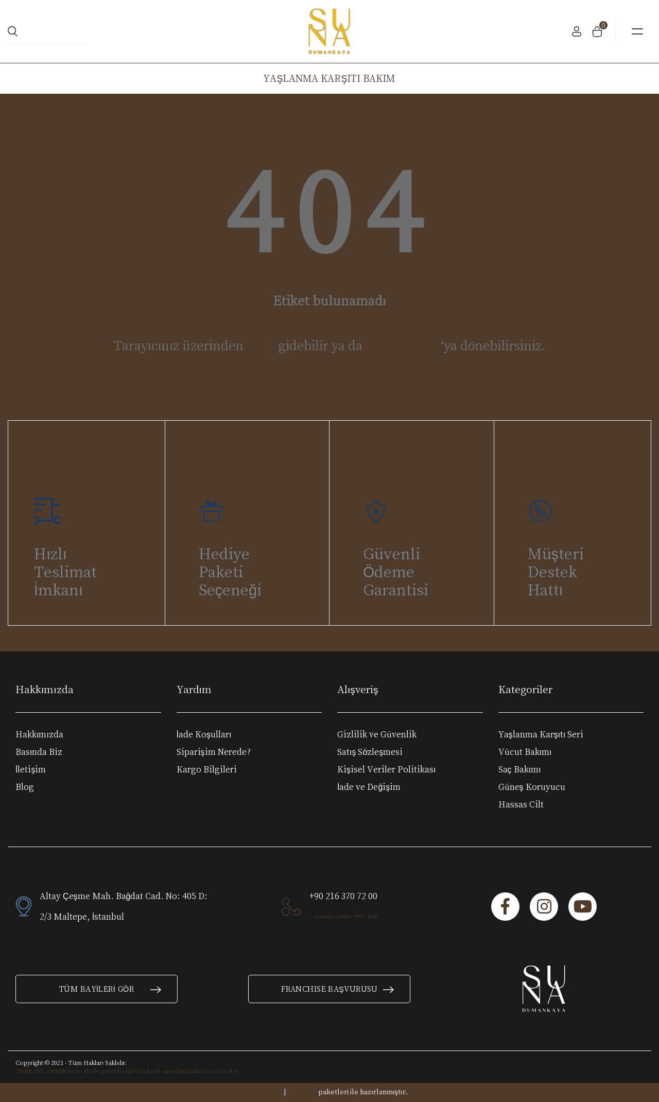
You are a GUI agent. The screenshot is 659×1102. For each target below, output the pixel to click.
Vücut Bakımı (525, 751)
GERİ (261, 345)
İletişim (30, 769)
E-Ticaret (302, 1092)
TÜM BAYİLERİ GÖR (110, 989)
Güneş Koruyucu (531, 786)
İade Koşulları (204, 734)
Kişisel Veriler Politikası (386, 769)
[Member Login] (576, 31)
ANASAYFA (402, 345)
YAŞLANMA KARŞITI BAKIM (329, 78)
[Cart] (597, 31)
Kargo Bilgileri (207, 769)
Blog (24, 786)
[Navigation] (637, 32)
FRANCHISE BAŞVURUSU (337, 989)
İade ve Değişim (369, 786)
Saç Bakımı (519, 769)
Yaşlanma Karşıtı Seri (541, 734)
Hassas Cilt (521, 804)
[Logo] (329, 31)
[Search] (46, 31)
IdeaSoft (266, 1092)
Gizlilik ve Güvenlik (377, 734)
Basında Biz (38, 751)
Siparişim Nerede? (214, 751)
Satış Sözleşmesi (370, 751)
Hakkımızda (39, 734)
